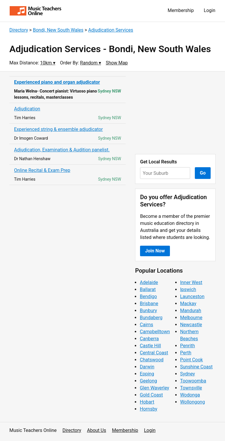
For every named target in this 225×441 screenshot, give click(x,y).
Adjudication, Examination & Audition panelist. (62, 150)
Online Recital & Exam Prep (42, 170)
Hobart (147, 402)
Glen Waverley (154, 388)
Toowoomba (193, 381)
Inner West (191, 282)
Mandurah (190, 310)
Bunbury (148, 310)
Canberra (149, 338)
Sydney (187, 374)
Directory (18, 30)
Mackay (188, 303)
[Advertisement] (175, 112)
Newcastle (191, 324)
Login (209, 10)
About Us (96, 430)
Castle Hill (150, 345)
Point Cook (191, 360)
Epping (147, 374)
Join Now (155, 251)
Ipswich (188, 289)
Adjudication (27, 109)
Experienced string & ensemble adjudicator (58, 129)
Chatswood (151, 360)
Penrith (187, 345)
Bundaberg (151, 317)
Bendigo (148, 296)
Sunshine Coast (196, 367)
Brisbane (149, 303)
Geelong (148, 381)
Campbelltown (155, 331)
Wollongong (192, 402)
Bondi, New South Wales (58, 30)
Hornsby (148, 409)
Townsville (191, 388)
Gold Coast (151, 395)
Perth (185, 352)
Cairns (146, 324)
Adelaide (149, 282)
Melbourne (191, 317)
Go (203, 173)
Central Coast (154, 352)
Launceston (192, 296)
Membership (181, 10)
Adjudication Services (110, 30)
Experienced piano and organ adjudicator (57, 82)
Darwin (147, 367)
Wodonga (190, 395)
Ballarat (148, 289)
